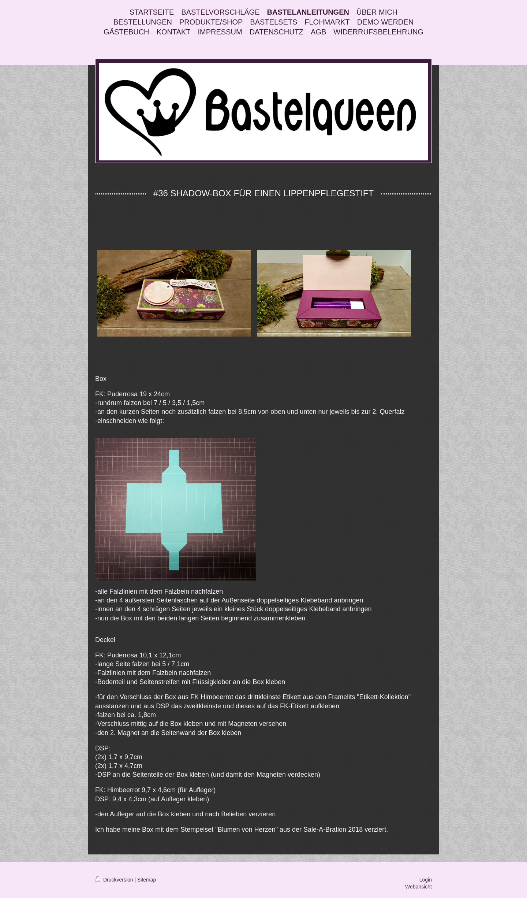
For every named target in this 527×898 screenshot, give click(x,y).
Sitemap (146, 880)
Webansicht (418, 887)
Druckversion (114, 880)
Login (425, 880)
